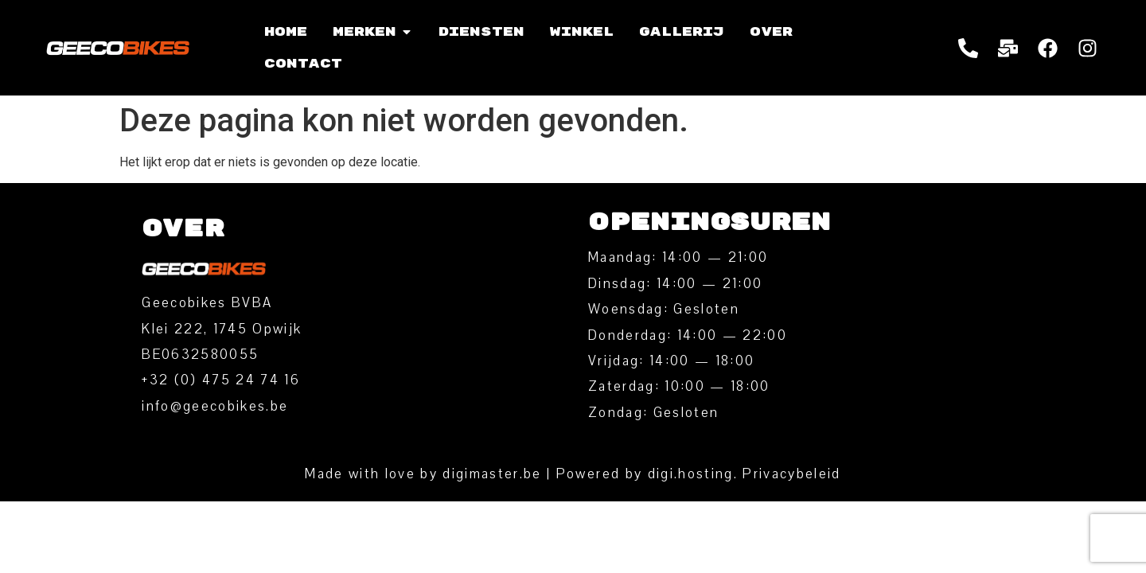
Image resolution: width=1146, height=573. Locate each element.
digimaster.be (491, 474)
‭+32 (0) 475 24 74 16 (221, 380)
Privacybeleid (791, 474)
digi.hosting (691, 474)
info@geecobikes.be (215, 406)
